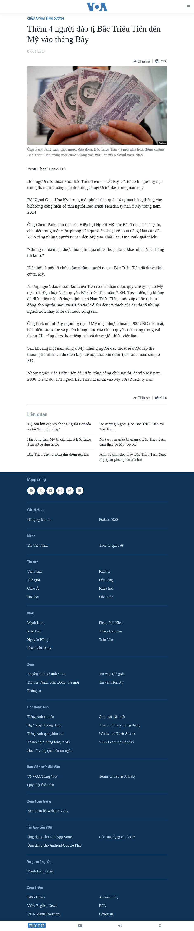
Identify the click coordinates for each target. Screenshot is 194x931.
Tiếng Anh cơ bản (40, 716)
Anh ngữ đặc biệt (112, 716)
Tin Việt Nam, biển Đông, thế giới (53, 682)
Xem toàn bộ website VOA (47, 811)
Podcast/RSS (108, 519)
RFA (102, 905)
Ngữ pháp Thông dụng (44, 725)
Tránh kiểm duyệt (40, 871)
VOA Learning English (116, 742)
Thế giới (33, 580)
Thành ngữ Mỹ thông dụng (119, 725)
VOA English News (42, 905)
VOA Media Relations (44, 914)
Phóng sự (34, 690)
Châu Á (33, 588)
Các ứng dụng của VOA (117, 837)
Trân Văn (106, 639)
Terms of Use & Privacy (117, 776)
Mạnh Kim (35, 622)
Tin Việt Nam (37, 545)
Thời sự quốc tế (111, 545)
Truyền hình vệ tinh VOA (46, 674)
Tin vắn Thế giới (111, 674)
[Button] (141, 61)
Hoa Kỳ (33, 596)
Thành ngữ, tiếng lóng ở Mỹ (48, 742)
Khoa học (106, 588)
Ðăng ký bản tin (39, 519)
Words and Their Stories (117, 733)
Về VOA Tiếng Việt (42, 776)
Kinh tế (104, 571)
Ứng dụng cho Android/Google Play (54, 845)
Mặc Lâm (34, 631)
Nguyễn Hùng (37, 639)
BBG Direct (36, 897)
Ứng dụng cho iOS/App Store (49, 837)
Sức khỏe (106, 596)
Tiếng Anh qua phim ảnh (45, 733)
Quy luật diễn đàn (40, 785)
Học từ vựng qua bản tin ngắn (49, 750)
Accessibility (108, 897)
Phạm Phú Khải (111, 622)
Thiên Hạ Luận (110, 631)
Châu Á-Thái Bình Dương (45, 18)
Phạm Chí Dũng (39, 648)
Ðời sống (106, 580)
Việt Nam (34, 571)
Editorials (106, 914)
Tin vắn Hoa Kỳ (111, 682)
